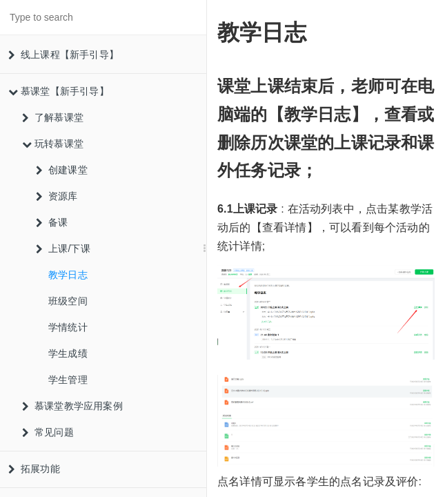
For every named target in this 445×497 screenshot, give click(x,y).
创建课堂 (62, 169)
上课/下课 (63, 248)
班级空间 (68, 300)
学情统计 (68, 327)
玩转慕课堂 (52, 143)
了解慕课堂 (52, 117)
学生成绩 (68, 353)
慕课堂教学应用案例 (72, 405)
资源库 (57, 196)
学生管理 (68, 379)
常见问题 (48, 432)
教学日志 (68, 274)
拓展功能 (34, 468)
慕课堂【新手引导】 (58, 91)
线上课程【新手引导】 (63, 54)
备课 (52, 222)
